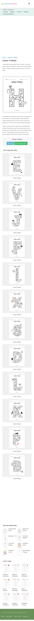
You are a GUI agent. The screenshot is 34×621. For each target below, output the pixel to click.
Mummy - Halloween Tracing (24, 576)
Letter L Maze (17, 396)
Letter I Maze (17, 287)
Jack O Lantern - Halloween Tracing (6, 591)
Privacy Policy (9, 616)
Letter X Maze (17, 314)
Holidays (25, 11)
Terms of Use (17, 616)
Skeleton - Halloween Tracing (15, 590)
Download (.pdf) (20, 143)
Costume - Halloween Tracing (6, 576)
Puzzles (19, 11)
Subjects (12, 11)
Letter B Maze (17, 478)
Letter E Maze (17, 178)
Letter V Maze (17, 205)
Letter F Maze (17, 260)
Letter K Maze (17, 424)
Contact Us (25, 616)
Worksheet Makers (8, 14)
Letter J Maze (17, 233)
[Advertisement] (17, 36)
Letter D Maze (17, 369)
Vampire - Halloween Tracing (15, 604)
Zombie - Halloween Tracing (6, 604)
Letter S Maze (17, 342)
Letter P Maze (17, 451)
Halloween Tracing (24, 604)
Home (2, 616)
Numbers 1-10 (12, 536)
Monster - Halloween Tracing (15, 576)
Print (10, 143)
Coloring (5, 11)
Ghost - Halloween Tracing (24, 590)
